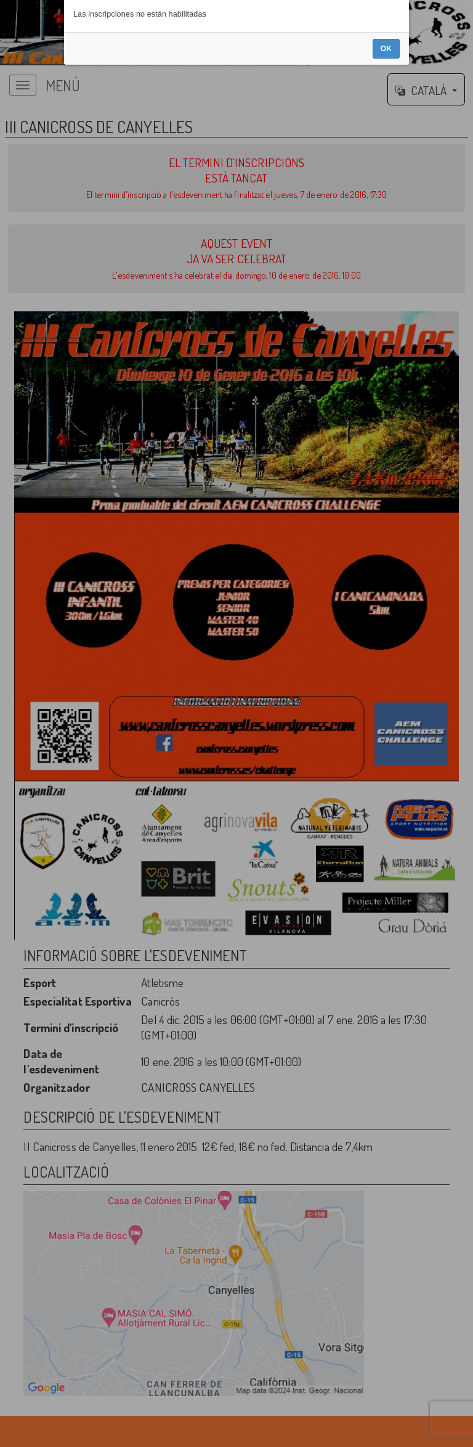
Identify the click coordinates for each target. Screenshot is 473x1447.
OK (386, 756)
